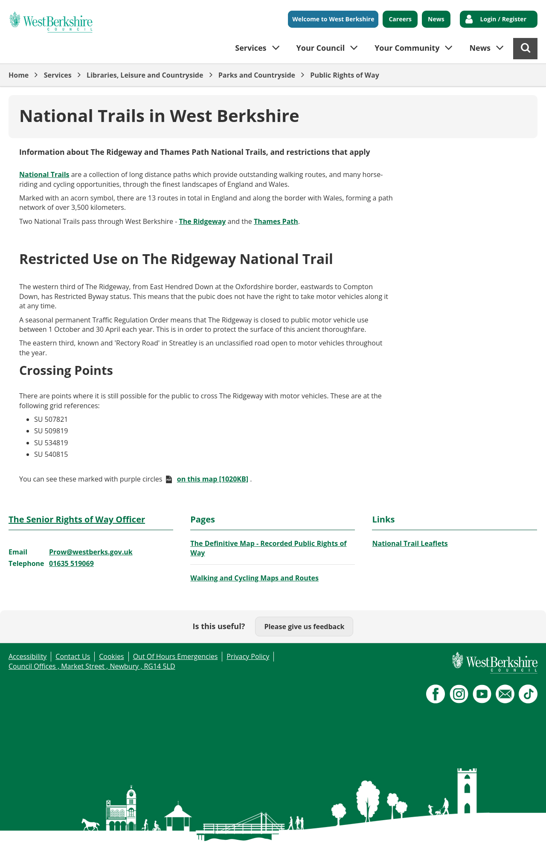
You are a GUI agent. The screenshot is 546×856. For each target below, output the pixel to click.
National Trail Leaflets (409, 543)
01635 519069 (71, 563)
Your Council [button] (320, 48)
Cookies (111, 656)
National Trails (44, 174)
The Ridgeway (202, 221)
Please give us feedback (304, 626)
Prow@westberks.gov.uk (91, 552)
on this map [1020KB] (212, 479)
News (436, 19)
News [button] (480, 48)
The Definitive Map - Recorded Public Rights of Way (268, 548)
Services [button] (250, 48)
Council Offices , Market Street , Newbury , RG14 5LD (92, 666)
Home (19, 75)
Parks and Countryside (256, 75)
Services (58, 75)
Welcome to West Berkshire (333, 19)
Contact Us (72, 656)
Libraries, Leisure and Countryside (145, 75)
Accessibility (27, 656)
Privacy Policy (248, 656)
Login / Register (503, 19)
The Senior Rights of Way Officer (77, 519)
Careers (400, 19)
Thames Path (276, 221)
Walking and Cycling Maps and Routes (254, 578)
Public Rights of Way (344, 75)
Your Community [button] (407, 48)
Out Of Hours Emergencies (175, 656)
